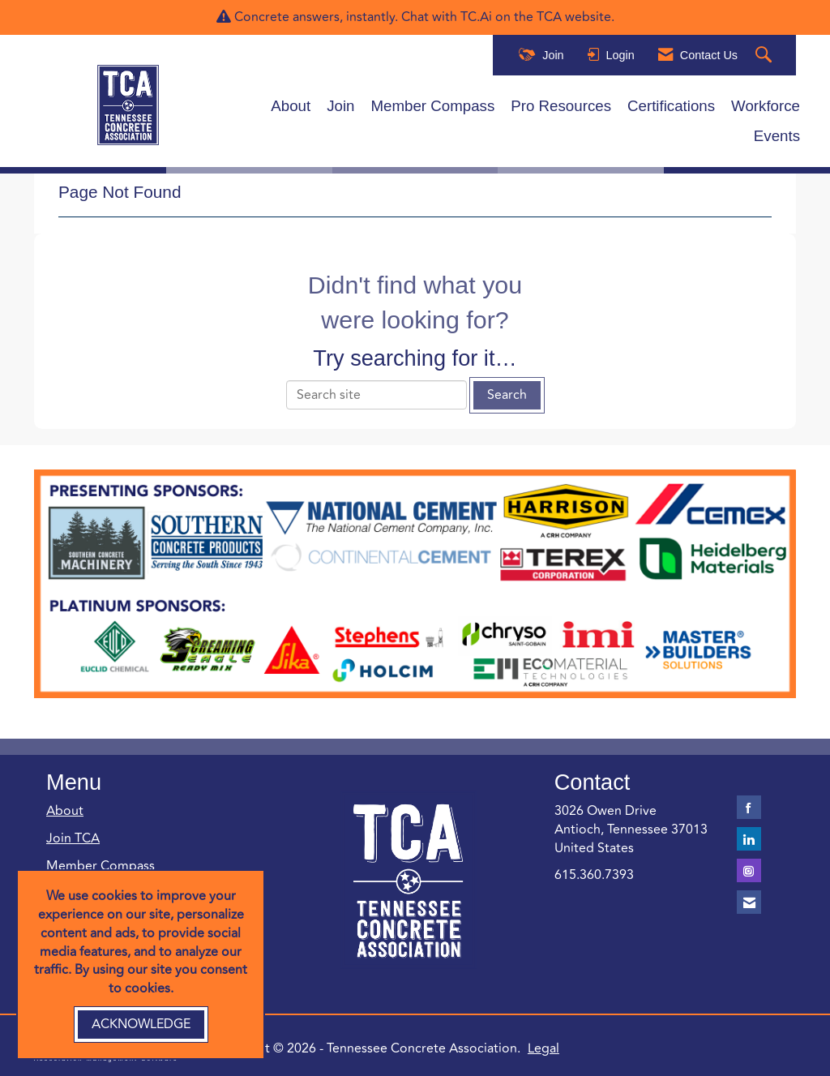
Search (507, 395)
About (290, 105)
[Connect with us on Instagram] (749, 870)
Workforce (765, 105)
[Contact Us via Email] (749, 902)
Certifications (671, 105)
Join (340, 105)
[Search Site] (765, 55)
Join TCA (73, 838)
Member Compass (433, 105)
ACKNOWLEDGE (141, 1024)
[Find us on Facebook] (749, 807)
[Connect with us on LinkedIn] (749, 839)
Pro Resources (561, 105)
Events (777, 135)
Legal (543, 1048)
